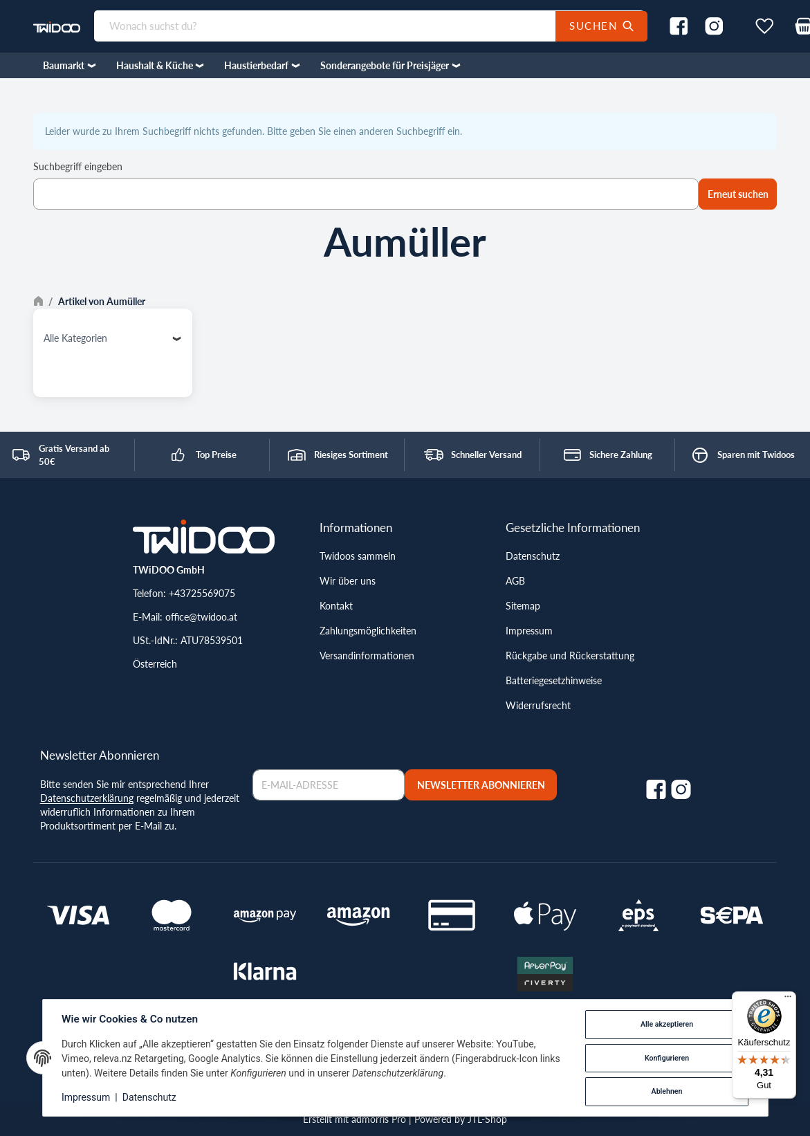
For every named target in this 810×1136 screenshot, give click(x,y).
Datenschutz (533, 556)
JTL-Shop (487, 1119)
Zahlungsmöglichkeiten (368, 630)
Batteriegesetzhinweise (554, 680)
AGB (515, 581)
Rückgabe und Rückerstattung (570, 655)
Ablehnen (666, 1091)
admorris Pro (378, 1119)
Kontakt (336, 606)
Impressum (529, 630)
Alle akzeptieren (666, 1024)
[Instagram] (681, 789)
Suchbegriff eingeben (77, 166)
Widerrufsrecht (538, 705)
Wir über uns (348, 581)
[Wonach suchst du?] (338, 26)
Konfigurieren (666, 1058)
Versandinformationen (367, 655)
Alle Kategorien (75, 338)
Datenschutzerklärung (87, 798)
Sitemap (523, 606)
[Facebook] (656, 789)
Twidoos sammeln (358, 556)
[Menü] (788, 999)
